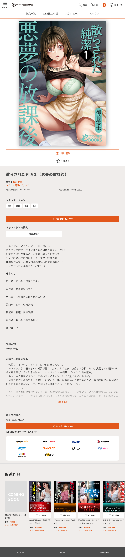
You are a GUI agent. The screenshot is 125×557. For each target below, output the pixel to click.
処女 (18, 206)
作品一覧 (31, 13)
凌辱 (9, 206)
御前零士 (17, 181)
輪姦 (26, 206)
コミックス (93, 13)
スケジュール (72, 13)
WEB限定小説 (50, 13)
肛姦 (34, 206)
